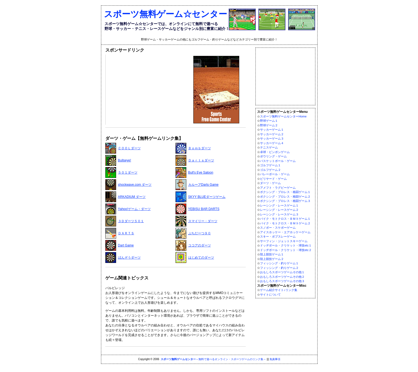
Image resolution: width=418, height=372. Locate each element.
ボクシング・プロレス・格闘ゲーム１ (285, 192)
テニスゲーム (269, 147)
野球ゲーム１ (269, 120)
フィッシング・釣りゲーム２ (279, 267)
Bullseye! (124, 160)
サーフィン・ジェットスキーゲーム (284, 241)
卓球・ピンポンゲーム (275, 152)
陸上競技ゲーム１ (272, 254)
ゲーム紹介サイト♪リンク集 (278, 290)
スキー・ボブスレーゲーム (278, 236)
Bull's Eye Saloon (200, 172)
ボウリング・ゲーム (273, 156)
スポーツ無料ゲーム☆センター (165, 14)
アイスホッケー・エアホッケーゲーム (285, 232)
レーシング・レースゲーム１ (279, 205)
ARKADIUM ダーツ (132, 197)
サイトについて (270, 294)
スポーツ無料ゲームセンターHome (283, 116)
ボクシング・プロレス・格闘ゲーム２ (285, 196)
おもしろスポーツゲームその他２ (282, 276)
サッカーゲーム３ (272, 138)
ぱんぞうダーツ (129, 257)
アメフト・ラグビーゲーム (278, 187)
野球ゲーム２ (269, 125)
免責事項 (274, 359)
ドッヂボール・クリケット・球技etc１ (286, 245)
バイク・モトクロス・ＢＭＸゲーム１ (285, 218)
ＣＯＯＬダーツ (129, 148)
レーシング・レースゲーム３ (279, 214)
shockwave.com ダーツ (135, 185)
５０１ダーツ (127, 172)
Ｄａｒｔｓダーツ (201, 160)
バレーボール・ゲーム (275, 174)
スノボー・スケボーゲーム (278, 227)
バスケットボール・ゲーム (278, 161)
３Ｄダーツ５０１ (131, 221)
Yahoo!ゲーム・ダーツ (134, 209)
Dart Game (126, 245)
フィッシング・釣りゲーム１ (279, 263)
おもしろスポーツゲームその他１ (282, 272)
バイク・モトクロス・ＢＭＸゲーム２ (285, 223)
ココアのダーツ (199, 245)
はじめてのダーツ (201, 257)
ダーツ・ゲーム (270, 183)
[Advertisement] (147, 89)
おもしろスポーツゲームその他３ (282, 281)
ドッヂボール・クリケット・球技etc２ (286, 250)
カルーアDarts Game (203, 185)
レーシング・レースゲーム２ (279, 209)
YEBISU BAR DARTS (204, 209)
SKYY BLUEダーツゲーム (206, 197)
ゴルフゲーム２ (270, 169)
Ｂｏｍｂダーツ (199, 148)
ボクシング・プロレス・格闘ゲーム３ (285, 200)
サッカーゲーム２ (272, 134)
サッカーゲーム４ (272, 143)
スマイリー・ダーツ (202, 221)
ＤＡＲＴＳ (126, 233)
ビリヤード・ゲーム (273, 178)
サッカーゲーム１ (272, 129)
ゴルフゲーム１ (270, 165)
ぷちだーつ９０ (199, 233)
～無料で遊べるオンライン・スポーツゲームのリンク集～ (213, 359)
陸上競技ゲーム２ (272, 259)
